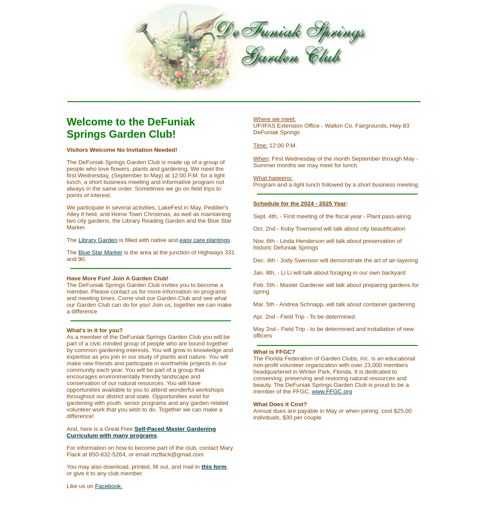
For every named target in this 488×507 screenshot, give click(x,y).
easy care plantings (205, 240)
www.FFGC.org (332, 391)
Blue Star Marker (100, 252)
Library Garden (97, 240)
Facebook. (108, 486)
